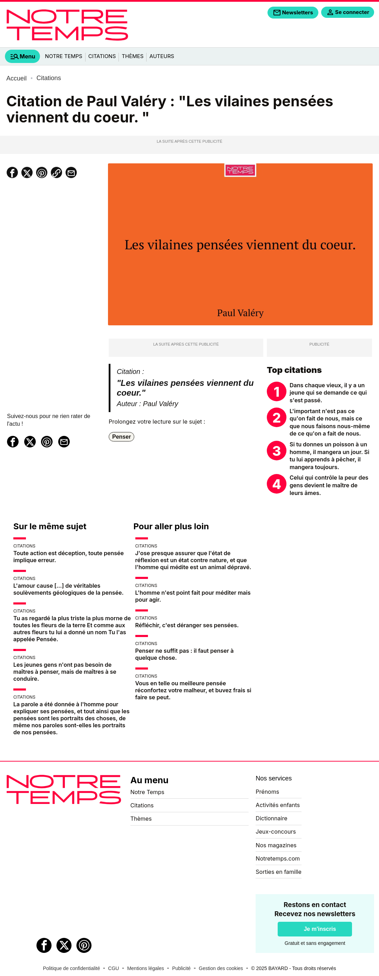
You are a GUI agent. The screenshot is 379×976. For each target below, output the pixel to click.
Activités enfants (278, 804)
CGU (113, 968)
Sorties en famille (278, 871)
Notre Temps (63, 56)
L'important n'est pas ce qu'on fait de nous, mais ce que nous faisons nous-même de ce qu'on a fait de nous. (330, 422)
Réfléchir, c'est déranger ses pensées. (187, 625)
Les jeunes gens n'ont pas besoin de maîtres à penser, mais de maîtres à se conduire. (64, 671)
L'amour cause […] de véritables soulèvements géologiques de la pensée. (68, 589)
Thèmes (132, 56)
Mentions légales (145, 968)
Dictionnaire (271, 818)
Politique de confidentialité (71, 968)
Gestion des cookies (221, 968)
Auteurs (161, 56)
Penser (121, 437)
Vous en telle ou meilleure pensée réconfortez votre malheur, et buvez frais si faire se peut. (193, 690)
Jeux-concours (276, 831)
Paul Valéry (160, 404)
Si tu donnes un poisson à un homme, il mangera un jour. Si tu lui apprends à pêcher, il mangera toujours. (329, 456)
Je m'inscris (320, 929)
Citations (102, 56)
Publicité (181, 968)
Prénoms (267, 791)
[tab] (22, 56)
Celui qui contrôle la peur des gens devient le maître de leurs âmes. (329, 485)
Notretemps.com (278, 858)
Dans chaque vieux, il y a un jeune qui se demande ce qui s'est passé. (328, 393)
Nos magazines (276, 845)
